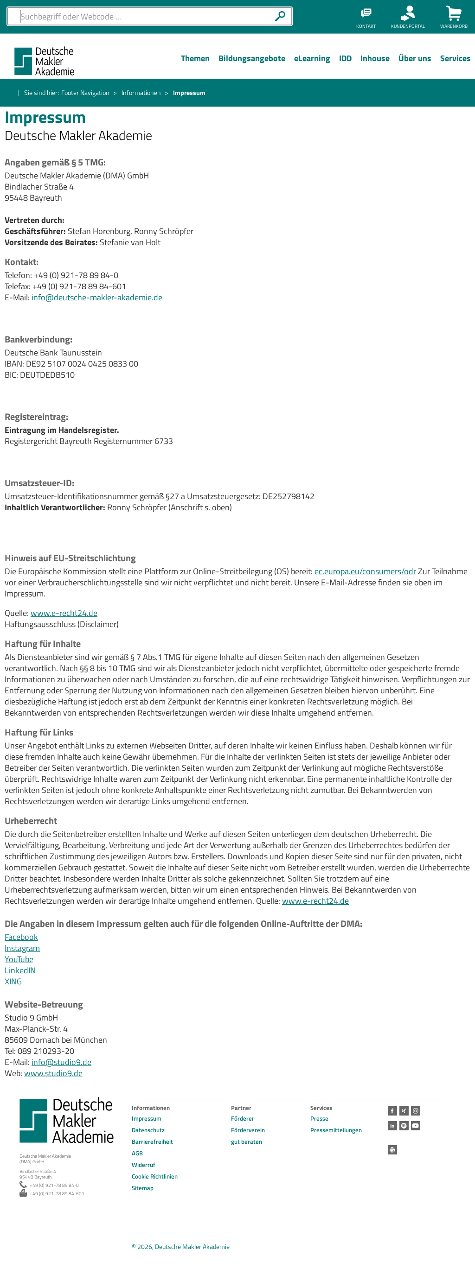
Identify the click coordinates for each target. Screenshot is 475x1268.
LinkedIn (392, 1125)
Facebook (21, 937)
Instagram (22, 948)
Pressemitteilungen (336, 1130)
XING (13, 981)
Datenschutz (148, 1130)
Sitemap (143, 1187)
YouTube (19, 959)
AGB (137, 1153)
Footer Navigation (85, 92)
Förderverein (248, 1130)
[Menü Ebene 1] (195, 65)
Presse (319, 1118)
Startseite (10, 93)
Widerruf (143, 1164)
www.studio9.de (53, 1073)
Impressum (146, 1118)
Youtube (415, 1125)
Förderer (242, 1118)
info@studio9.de (61, 1062)
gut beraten (246, 1141)
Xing (404, 1111)
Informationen (141, 92)
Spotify (404, 1125)
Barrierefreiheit (152, 1141)
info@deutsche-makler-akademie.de (97, 297)
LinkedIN (20, 970)
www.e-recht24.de (64, 613)
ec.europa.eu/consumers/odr (365, 571)
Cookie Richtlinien (155, 1176)
